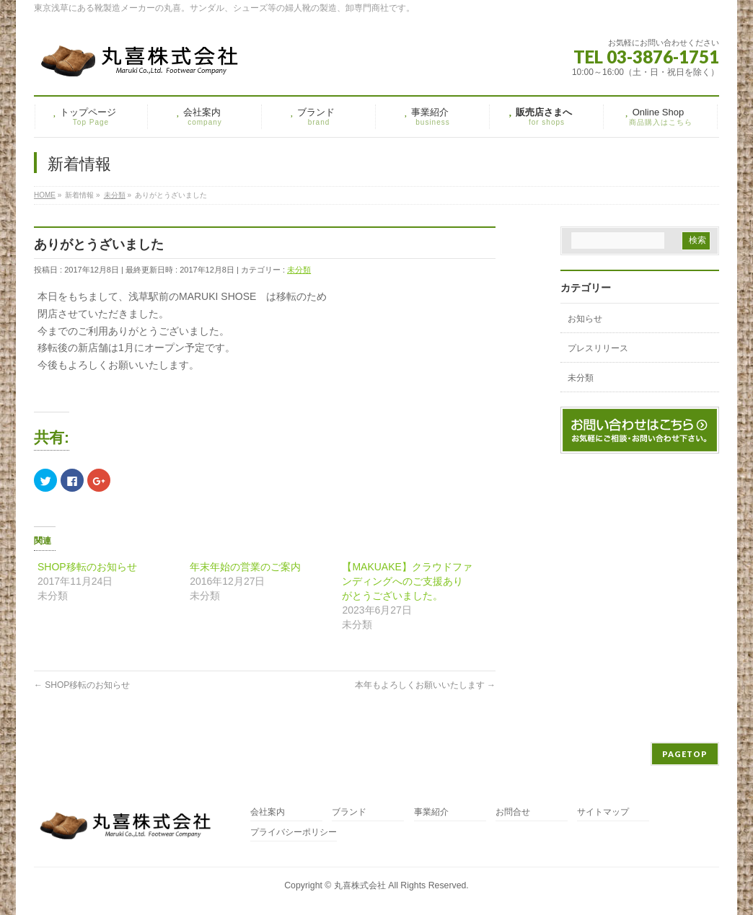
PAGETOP (685, 754)
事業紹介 (431, 812)
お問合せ (513, 812)
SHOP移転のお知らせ (87, 567)
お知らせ (585, 319)
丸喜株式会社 (360, 885)
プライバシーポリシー (293, 832)
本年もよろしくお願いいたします (425, 685)
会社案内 (267, 812)
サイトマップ (603, 812)
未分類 (299, 269)
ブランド (349, 812)
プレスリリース (598, 348)
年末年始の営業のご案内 (245, 567)
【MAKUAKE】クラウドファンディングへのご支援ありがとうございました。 (407, 581)
